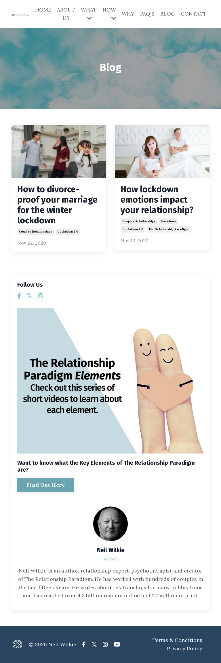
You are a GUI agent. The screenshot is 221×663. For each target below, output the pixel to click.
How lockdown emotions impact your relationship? (157, 199)
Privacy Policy (184, 648)
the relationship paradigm (168, 229)
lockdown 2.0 (67, 231)
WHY (128, 13)
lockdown (168, 221)
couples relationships (35, 231)
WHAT (89, 13)
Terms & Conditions (177, 640)
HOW (109, 13)
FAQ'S (147, 13)
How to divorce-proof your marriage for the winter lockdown (57, 205)
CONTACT (194, 13)
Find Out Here (45, 484)
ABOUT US (66, 13)
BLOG (167, 13)
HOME (43, 9)
